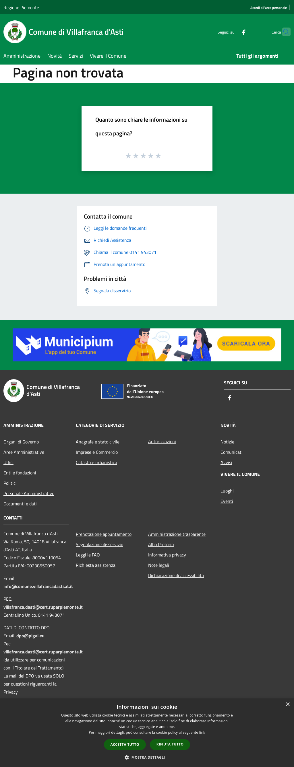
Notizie (227, 441)
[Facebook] (232, 32)
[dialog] (147, 732)
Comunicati (231, 452)
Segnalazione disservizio (99, 544)
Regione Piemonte (21, 7)
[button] (147, 757)
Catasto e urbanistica (96, 462)
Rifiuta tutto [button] (170, 744)
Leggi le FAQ (88, 554)
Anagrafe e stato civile (97, 441)
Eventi (226, 501)
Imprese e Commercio (97, 452)
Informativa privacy (167, 554)
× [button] (287, 704)
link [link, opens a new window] (202, 732)
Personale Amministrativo (28, 493)
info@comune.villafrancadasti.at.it (38, 586)
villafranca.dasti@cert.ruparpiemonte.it (43, 607)
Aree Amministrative (23, 452)
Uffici (8, 462)
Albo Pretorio (161, 544)
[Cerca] (284, 32)
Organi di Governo (21, 441)
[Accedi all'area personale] (268, 8)
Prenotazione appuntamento (103, 534)
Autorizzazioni (162, 441)
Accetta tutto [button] (125, 744)
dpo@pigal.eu (30, 635)
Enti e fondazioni (19, 472)
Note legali (158, 565)
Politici (10, 483)
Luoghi (227, 490)
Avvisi (226, 462)
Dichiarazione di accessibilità (176, 575)
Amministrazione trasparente (177, 534)
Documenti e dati (20, 503)
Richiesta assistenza (95, 565)
